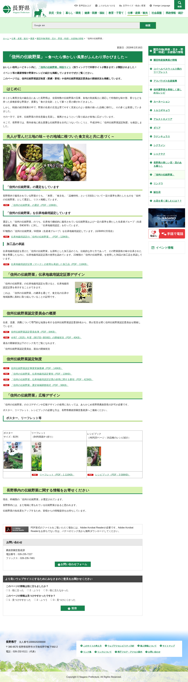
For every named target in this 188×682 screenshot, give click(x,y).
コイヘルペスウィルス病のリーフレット (167, 70)
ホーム (6, 38)
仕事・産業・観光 (19, 38)
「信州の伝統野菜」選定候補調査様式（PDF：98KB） (39, 385)
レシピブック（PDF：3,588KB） (112, 474)
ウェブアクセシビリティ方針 (121, 646)
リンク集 (87, 652)
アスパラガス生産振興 (165, 81)
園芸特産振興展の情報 (165, 60)
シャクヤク (159, 154)
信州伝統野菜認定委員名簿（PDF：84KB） (34, 332)
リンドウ (158, 183)
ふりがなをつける (107, 5)
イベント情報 (164, 247)
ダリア (157, 128)
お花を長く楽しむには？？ (167, 201)
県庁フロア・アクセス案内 (130, 652)
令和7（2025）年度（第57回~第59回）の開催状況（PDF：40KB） (46, 337)
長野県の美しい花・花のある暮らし (167, 164)
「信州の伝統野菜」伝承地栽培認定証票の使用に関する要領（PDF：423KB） (52, 379)
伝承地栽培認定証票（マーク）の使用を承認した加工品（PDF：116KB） (50, 264)
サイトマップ (168, 646)
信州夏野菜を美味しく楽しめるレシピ (167, 91)
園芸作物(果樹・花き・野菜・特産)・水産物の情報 (60, 38)
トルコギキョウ (161, 110)
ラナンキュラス (161, 136)
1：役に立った (16, 590)
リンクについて (104, 652)
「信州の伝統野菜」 (164, 174)
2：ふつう (35, 590)
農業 (32, 38)
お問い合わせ (154, 652)
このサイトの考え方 (92, 646)
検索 (180, 6)
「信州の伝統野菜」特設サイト (54, 67)
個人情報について (148, 646)
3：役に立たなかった (57, 590)
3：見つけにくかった (64, 600)
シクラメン (159, 145)
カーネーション (161, 101)
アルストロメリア (162, 119)
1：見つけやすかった (20, 600)
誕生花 (157, 192)
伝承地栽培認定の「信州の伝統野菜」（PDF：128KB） (40, 236)
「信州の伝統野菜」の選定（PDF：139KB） (34, 205)
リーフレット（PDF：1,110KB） (57, 474)
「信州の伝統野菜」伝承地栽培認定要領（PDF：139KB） (41, 374)
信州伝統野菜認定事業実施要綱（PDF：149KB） (37, 368)
